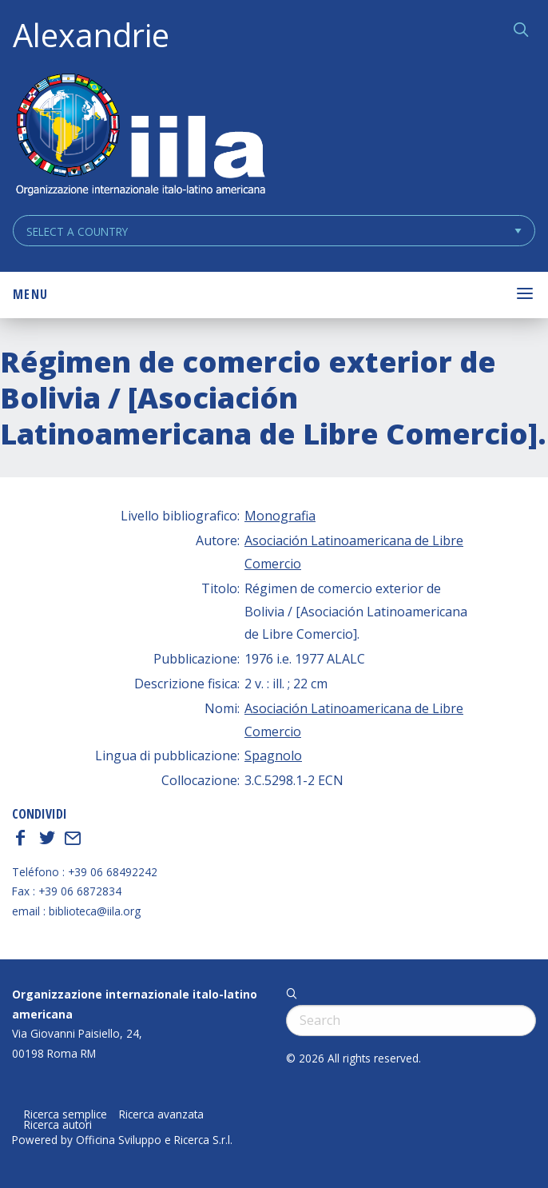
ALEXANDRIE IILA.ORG (140, 136)
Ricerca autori (58, 1124)
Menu (30, 294)
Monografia (280, 515)
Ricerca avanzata (161, 1114)
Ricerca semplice (65, 1114)
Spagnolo (273, 755)
